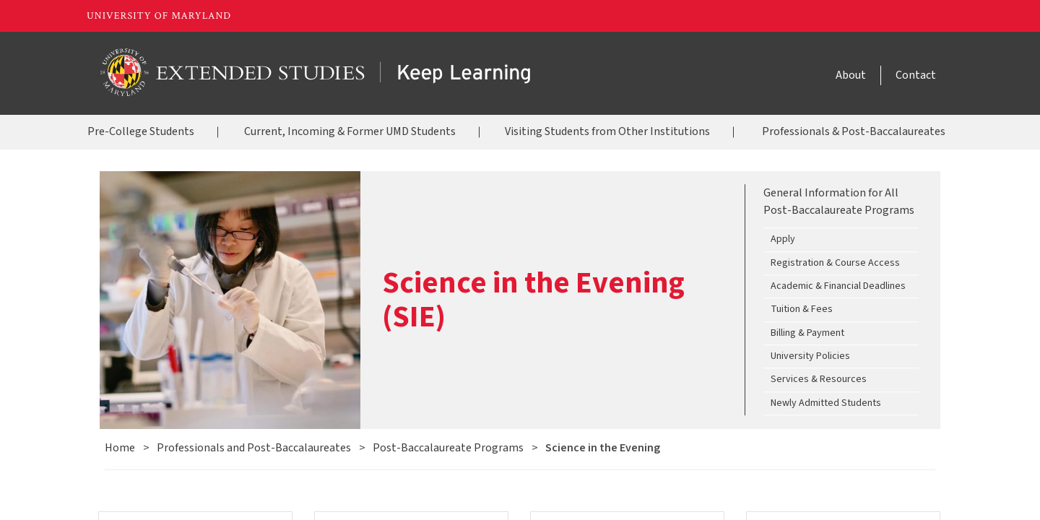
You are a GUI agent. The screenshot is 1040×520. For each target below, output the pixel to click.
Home (120, 448)
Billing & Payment (807, 333)
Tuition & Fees (802, 310)
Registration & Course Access (835, 263)
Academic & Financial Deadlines (838, 286)
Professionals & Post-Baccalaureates (853, 131)
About (851, 75)
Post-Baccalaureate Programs (448, 448)
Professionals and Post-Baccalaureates (254, 448)
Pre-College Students (140, 131)
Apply (783, 240)
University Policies (810, 356)
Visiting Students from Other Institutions (607, 131)
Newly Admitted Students (826, 403)
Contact (916, 75)
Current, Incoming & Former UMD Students (350, 131)
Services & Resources (819, 380)
